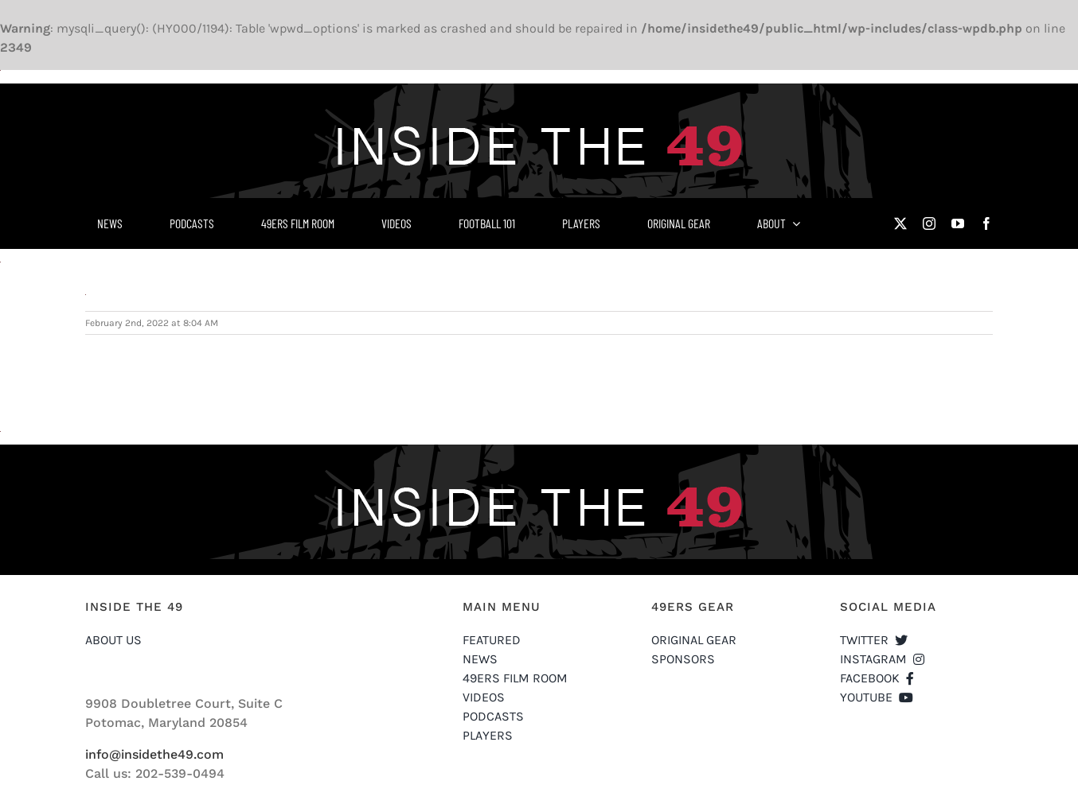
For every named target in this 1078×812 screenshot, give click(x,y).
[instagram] (929, 223)
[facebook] (986, 223)
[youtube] (957, 223)
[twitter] (900, 223)
